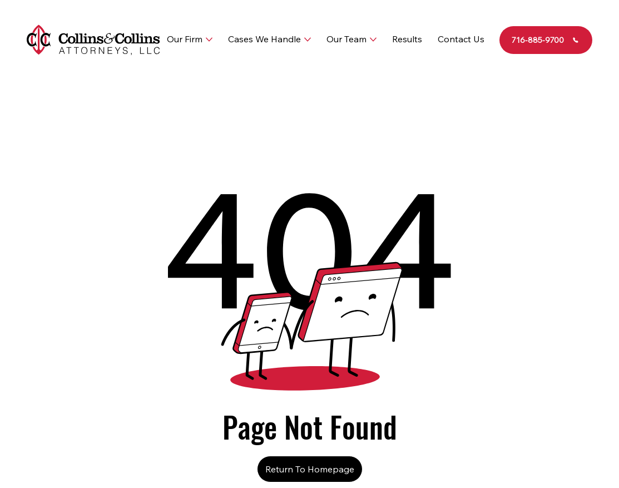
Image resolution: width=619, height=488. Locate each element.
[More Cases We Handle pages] (307, 39)
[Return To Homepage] (310, 469)
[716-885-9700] (546, 40)
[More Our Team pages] (373, 39)
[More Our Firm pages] (209, 39)
